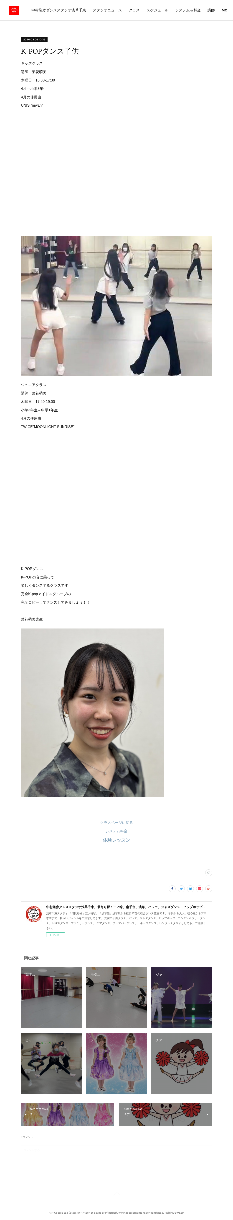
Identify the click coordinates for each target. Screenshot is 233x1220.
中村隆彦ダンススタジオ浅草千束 (93, 10)
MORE (215, 10)
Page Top (116, 1194)
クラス (168, 10)
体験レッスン (116, 840)
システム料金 (116, 831)
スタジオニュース (142, 10)
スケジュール (192, 10)
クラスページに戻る (116, 823)
